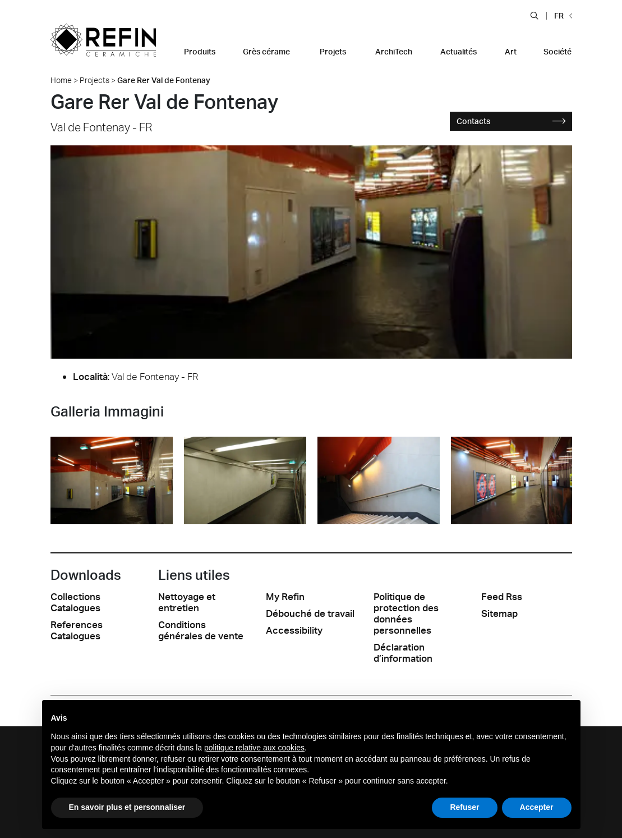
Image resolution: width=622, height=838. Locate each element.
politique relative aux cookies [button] (254, 747)
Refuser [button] (464, 807)
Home (61, 80)
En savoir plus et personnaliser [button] (127, 807)
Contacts (511, 121)
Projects (94, 80)
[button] (534, 15)
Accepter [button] (537, 807)
